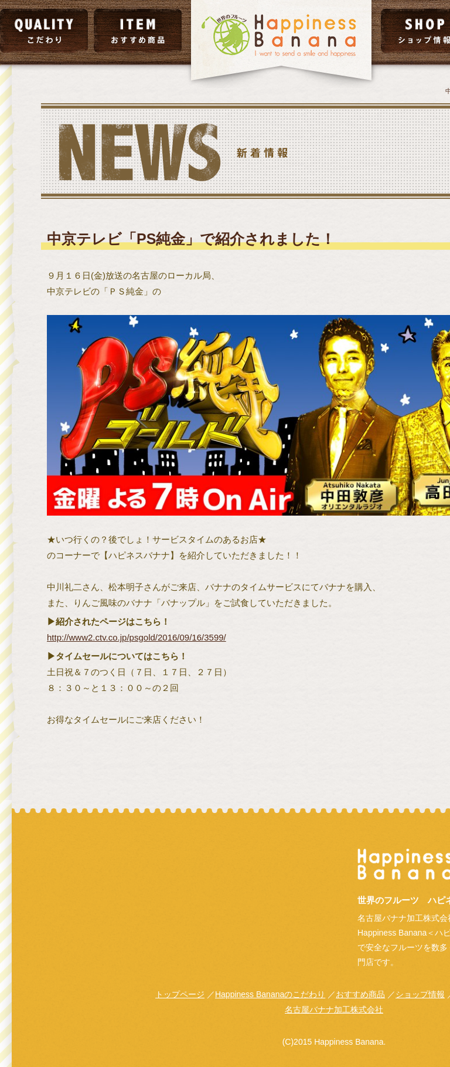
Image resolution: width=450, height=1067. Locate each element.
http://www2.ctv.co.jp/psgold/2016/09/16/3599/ (136, 637)
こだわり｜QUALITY (44, 31)
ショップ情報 (420, 994)
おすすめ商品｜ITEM (138, 31)
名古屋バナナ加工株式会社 (334, 1009)
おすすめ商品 (360, 994)
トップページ (179, 994)
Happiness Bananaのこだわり (270, 994)
